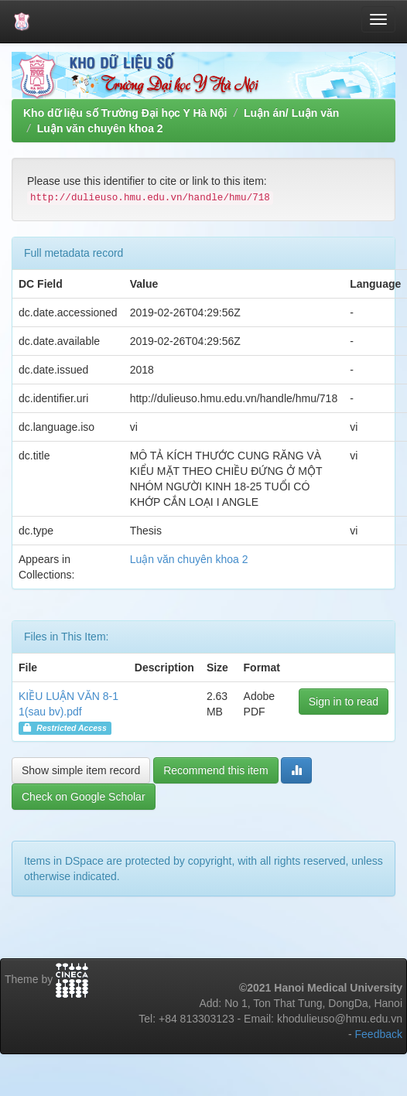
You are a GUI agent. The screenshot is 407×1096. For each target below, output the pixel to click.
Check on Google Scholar (83, 796)
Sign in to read (343, 701)
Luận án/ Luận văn (291, 113)
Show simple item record (81, 770)
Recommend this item (215, 770)
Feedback (378, 1034)
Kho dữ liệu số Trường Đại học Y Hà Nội (125, 113)
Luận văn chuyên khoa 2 (100, 128)
